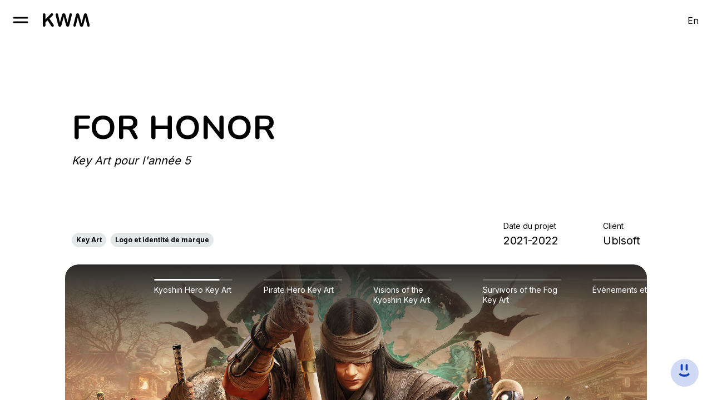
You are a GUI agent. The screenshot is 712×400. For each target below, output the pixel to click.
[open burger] (20, 20)
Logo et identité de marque (162, 240)
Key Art (89, 240)
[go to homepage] (66, 20)
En (693, 20)
